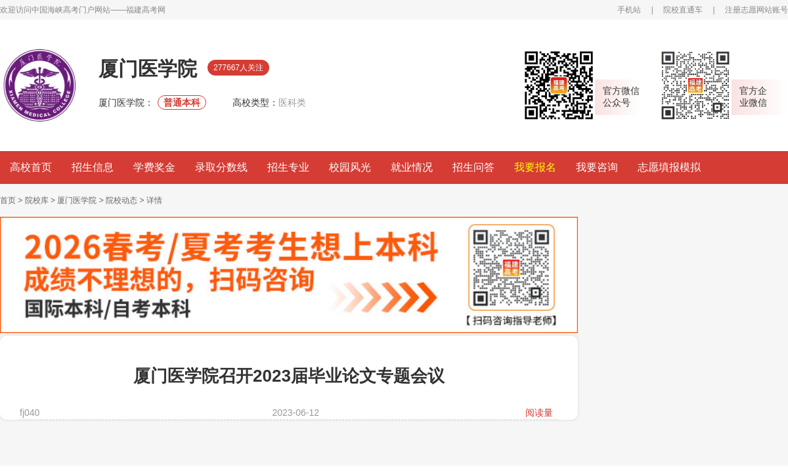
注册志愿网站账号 (756, 9)
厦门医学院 (77, 200)
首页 (8, 200)
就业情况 (412, 167)
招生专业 (288, 167)
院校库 (37, 200)
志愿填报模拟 (669, 167)
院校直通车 (683, 9)
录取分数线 (221, 167)
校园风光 (350, 167)
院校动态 (121, 200)
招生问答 (473, 167)
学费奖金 (154, 167)
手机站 (629, 9)
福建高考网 (145, 9)
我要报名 (535, 167)
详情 (154, 200)
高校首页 (31, 167)
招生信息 (93, 167)
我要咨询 (597, 167)
